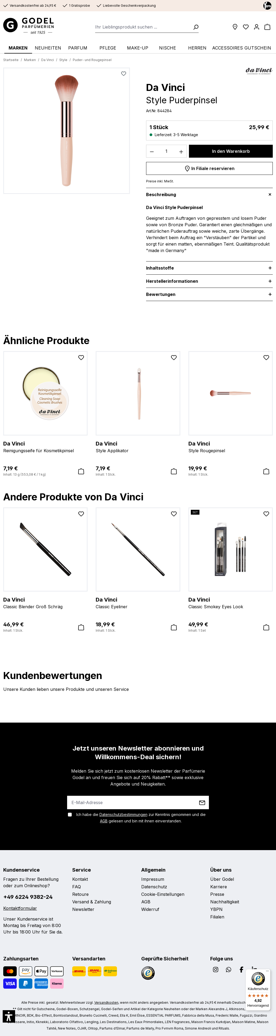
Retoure (80, 894)
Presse (217, 894)
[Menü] (267, 972)
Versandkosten (106, 1002)
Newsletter (83, 909)
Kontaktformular (20, 908)
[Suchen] (194, 27)
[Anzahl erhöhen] (181, 151)
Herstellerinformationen (172, 281)
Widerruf (150, 909)
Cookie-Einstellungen (162, 894)
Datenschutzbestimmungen (123, 814)
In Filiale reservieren (209, 167)
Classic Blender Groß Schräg (45, 602)
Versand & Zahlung (91, 901)
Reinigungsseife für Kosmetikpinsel (45, 446)
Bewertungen (160, 294)
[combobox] (142, 27)
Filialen (217, 917)
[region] (66, 133)
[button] (9, 1016)
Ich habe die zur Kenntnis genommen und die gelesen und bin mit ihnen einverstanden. (141, 817)
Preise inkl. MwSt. (160, 181)
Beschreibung (161, 194)
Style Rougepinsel (230, 446)
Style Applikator (138, 446)
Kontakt (80, 879)
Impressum (152, 879)
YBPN (216, 909)
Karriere (218, 886)
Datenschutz (154, 886)
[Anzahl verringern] (151, 151)
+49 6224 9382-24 (28, 897)
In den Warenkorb (231, 151)
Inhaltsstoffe (160, 268)
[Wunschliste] (245, 27)
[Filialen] (235, 27)
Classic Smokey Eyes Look (230, 602)
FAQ (76, 886)
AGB (104, 821)
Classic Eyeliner (138, 602)
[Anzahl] (166, 151)
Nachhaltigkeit (224, 901)
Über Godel (222, 879)
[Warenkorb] (267, 27)
